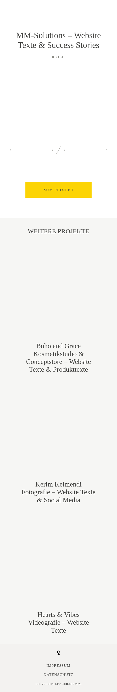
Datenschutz (58, 675)
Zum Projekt (58, 190)
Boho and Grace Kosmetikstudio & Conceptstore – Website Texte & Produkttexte (58, 308)
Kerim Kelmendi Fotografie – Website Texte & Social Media (58, 442)
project (59, 57)
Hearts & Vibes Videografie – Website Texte (58, 573)
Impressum (58, 666)
